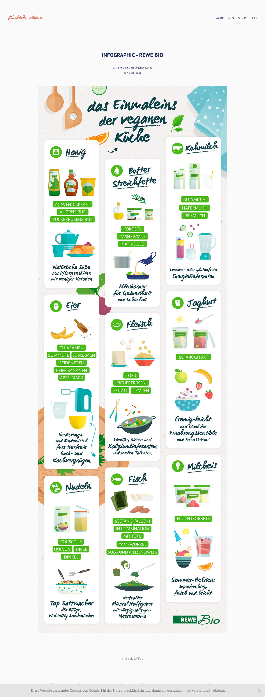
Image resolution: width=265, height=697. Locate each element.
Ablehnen (220, 691)
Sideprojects (247, 18)
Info (230, 18)
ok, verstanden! (198, 691)
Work (220, 18)
